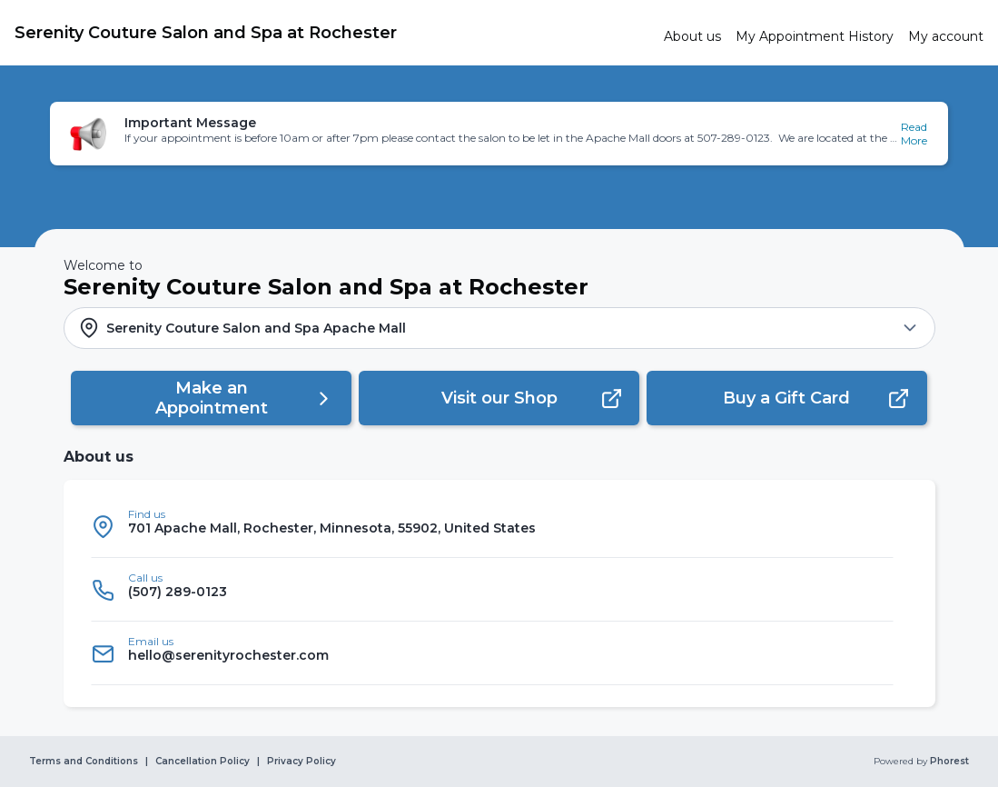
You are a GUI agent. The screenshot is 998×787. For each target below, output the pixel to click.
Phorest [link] (948, 761)
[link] (332, 32)
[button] (499, 133)
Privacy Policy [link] (301, 761)
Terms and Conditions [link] (83, 761)
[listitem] (492, 526)
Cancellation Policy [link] (202, 761)
